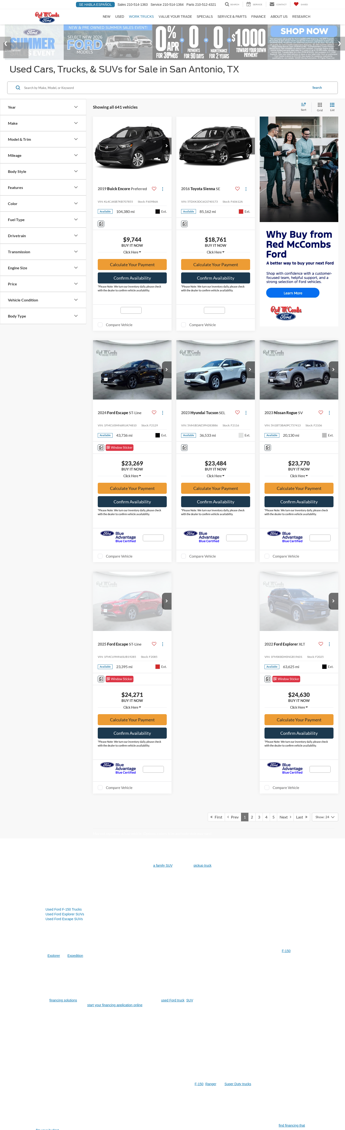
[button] (167, 153)
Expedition (75, 724)
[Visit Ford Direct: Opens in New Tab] (148, 1089)
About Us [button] (279, 16)
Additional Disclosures (116, 1085)
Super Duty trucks (237, 852)
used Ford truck (172, 768)
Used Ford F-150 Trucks (64, 677)
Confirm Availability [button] (132, 285)
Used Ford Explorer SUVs (65, 682)
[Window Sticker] (119, 455)
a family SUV (162, 634)
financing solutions (63, 768)
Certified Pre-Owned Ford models (85, 1042)
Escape (123, 916)
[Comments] (101, 231)
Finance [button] (258, 16)
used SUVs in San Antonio (103, 958)
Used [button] (119, 16)
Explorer (53, 724)
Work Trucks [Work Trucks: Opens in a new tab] (141, 16)
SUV (189, 768)
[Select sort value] (305, 114)
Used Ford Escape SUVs (64, 687)
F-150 (286, 719)
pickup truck (203, 634)
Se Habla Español (95, 4)
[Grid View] (318, 114)
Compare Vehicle (119, 332)
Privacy (94, 1085)
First (216, 585)
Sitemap (82, 1085)
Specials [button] (205, 16)
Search (317, 95)
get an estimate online (148, 1018)
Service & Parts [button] (232, 16)
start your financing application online (114, 773)
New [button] (106, 16)
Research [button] (301, 16)
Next (285, 585)
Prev (233, 585)
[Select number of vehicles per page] (325, 585)
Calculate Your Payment (132, 271)
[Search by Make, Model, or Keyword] (166, 95)
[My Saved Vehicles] (300, 4)
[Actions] (162, 196)
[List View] (332, 114)
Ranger (210, 852)
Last (301, 585)
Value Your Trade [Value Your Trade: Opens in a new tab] (175, 16)
